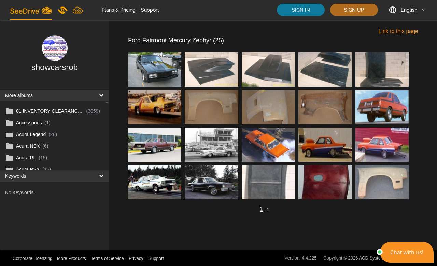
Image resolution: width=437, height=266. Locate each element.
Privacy (136, 258)
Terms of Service (107, 258)
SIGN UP (354, 10)
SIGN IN (301, 10)
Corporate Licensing (33, 258)
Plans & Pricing (119, 10)
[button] (407, 252)
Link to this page (398, 31)
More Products (71, 258)
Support (150, 10)
